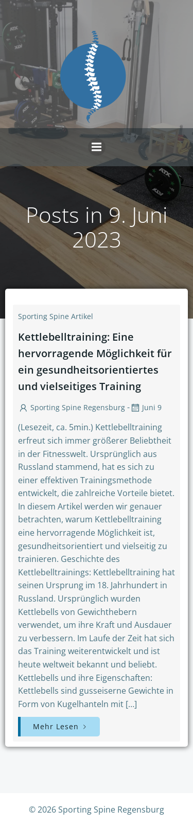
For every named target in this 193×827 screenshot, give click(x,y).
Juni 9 (146, 407)
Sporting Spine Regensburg (71, 407)
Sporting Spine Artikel (55, 316)
